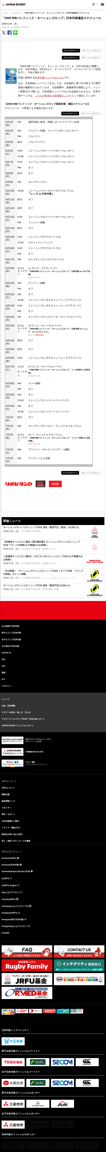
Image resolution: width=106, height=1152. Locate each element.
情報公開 (5, 794)
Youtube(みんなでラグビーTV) (15, 906)
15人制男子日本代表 (20, 27)
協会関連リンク (8, 801)
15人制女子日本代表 (10, 646)
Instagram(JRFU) (9, 913)
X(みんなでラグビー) (11, 892)
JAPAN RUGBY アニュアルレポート (18, 725)
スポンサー (6, 808)
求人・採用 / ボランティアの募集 (16, 841)
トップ (4, 13)
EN (96, 4)
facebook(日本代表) (10, 865)
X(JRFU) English (9, 885)
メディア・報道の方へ (11, 828)
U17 (3, 679)
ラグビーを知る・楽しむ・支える (16, 712)
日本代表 (5, 27)
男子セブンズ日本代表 (11, 633)
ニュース (15, 13)
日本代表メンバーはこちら (49, 77)
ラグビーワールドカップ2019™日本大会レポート (23, 719)
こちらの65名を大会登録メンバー (53, 95)
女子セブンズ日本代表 (11, 639)
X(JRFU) (5, 878)
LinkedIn (6, 933)
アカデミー (6, 686)
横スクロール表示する (92, 50)
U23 (3, 659)
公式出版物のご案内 (10, 821)
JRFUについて (8, 788)
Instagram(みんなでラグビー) (15, 926)
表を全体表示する (71, 50)
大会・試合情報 (8, 706)
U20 (3, 666)
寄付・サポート (8, 814)
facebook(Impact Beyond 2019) (16, 871)
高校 (3, 673)
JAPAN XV (6, 653)
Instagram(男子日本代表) (13, 919)
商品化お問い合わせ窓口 (12, 834)
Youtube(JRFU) (8, 899)
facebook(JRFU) (9, 858)
